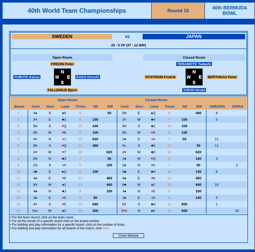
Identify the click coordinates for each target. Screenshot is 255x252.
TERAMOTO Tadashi (194, 64)
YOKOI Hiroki (194, 90)
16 (18, 211)
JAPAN (194, 36)
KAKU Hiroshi (87, 77)
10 (80, 126)
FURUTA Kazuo (26, 77)
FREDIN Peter (62, 64)
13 (169, 185)
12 (18, 185)
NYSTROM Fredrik (160, 77)
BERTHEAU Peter (222, 77)
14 (18, 198)
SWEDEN (62, 36)
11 (80, 145)
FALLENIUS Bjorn (62, 90)
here (105, 228)
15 (18, 204)
